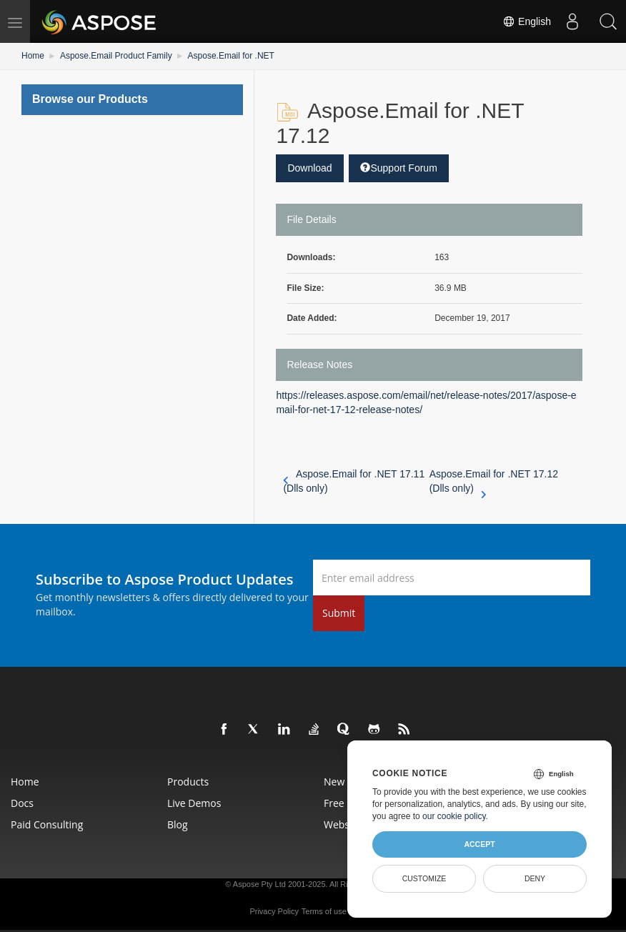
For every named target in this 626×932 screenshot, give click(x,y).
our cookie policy (454, 816)
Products (188, 781)
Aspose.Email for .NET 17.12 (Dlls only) (493, 481)
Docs (22, 803)
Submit (338, 613)
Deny (535, 878)
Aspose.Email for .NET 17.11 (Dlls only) (353, 481)
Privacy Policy (273, 911)
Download (309, 168)
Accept (479, 844)
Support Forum (398, 168)
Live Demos (194, 803)
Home (32, 56)
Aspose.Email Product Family (116, 56)
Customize (424, 878)
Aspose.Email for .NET (231, 56)
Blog (177, 824)
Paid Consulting (47, 824)
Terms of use (324, 911)
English (526, 21)
